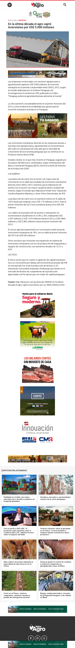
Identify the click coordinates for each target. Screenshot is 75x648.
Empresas (22, 20)
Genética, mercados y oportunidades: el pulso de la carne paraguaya (55, 498)
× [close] (64, 642)
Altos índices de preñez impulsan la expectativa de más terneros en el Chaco (18, 564)
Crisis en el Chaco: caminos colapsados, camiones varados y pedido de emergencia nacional (17, 595)
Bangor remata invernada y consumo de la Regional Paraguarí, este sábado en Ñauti (55, 595)
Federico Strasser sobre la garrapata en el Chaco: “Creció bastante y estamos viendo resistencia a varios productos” (55, 532)
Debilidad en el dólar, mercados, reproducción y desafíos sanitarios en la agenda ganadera (19, 499)
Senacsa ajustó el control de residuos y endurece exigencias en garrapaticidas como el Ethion (55, 564)
